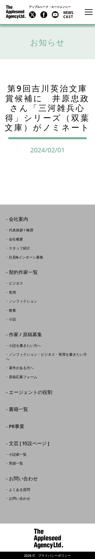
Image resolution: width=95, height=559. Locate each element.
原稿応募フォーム (23, 377)
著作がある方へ (21, 368)
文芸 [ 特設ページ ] (29, 443)
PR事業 (16, 426)
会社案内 (18, 219)
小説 (12, 319)
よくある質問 (19, 489)
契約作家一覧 (23, 272)
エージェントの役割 (30, 392)
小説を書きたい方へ (25, 345)
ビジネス (16, 283)
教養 (12, 310)
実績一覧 (16, 463)
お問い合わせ (23, 479)
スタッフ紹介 (19, 248)
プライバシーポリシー (54, 555)
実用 (12, 292)
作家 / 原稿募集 (25, 334)
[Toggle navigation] (88, 12)
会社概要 (16, 239)
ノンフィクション (23, 301)
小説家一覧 (18, 454)
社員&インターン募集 (26, 257)
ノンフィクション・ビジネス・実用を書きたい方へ (46, 356)
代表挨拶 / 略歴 (21, 230)
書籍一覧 (18, 409)
